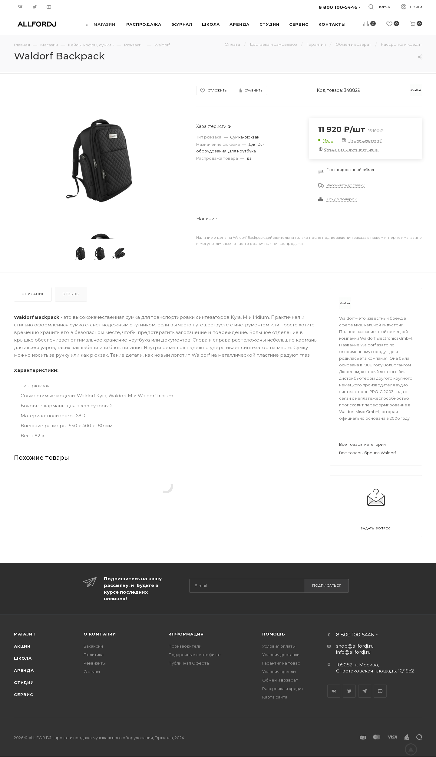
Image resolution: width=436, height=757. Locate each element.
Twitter (349, 691)
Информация (186, 634)
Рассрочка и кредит (282, 688)
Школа (23, 658)
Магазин (25, 634)
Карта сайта (274, 697)
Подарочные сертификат (194, 654)
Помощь (273, 634)
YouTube (380, 691)
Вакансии (93, 646)
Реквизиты (95, 663)
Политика (94, 654)
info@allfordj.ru (353, 652)
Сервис (23, 694)
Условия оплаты (279, 646)
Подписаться (327, 585)
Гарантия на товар (281, 663)
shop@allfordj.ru (355, 646)
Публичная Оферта (188, 663)
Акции (22, 646)
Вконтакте (333, 691)
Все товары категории (362, 444)
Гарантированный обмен (350, 169)
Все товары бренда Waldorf (367, 452)
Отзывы (71, 294)
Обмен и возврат (280, 680)
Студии (24, 682)
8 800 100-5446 (355, 634)
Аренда (24, 670)
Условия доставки (280, 654)
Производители (184, 646)
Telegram (364, 691)
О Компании (100, 634)
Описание (32, 294)
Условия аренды (279, 671)
